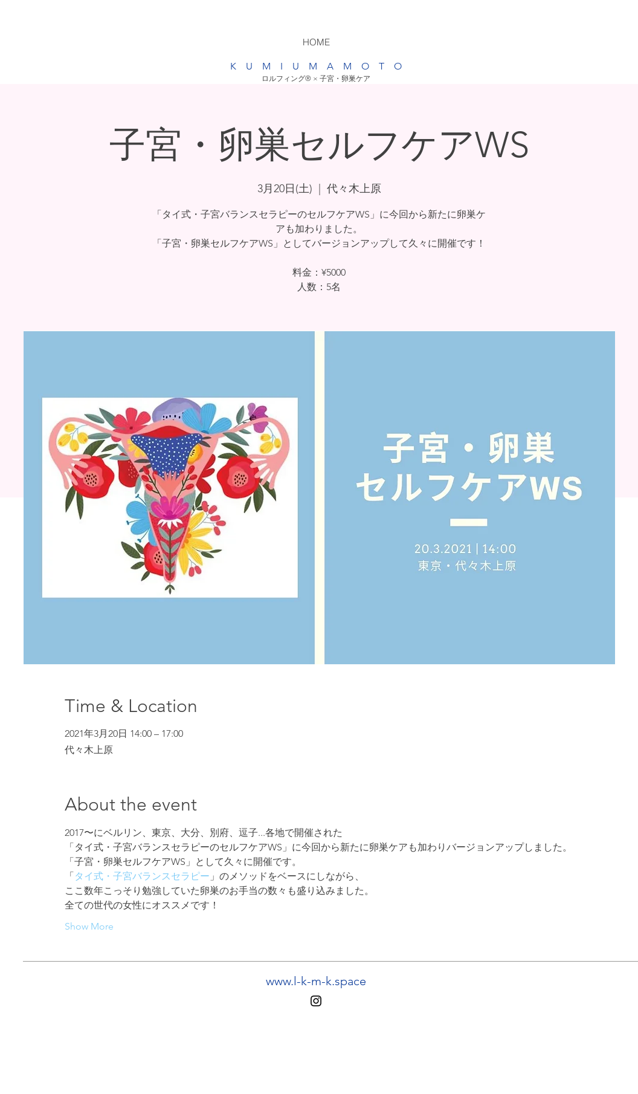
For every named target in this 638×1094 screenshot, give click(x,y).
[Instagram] (316, 1001)
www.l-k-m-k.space (316, 981)
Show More (89, 926)
